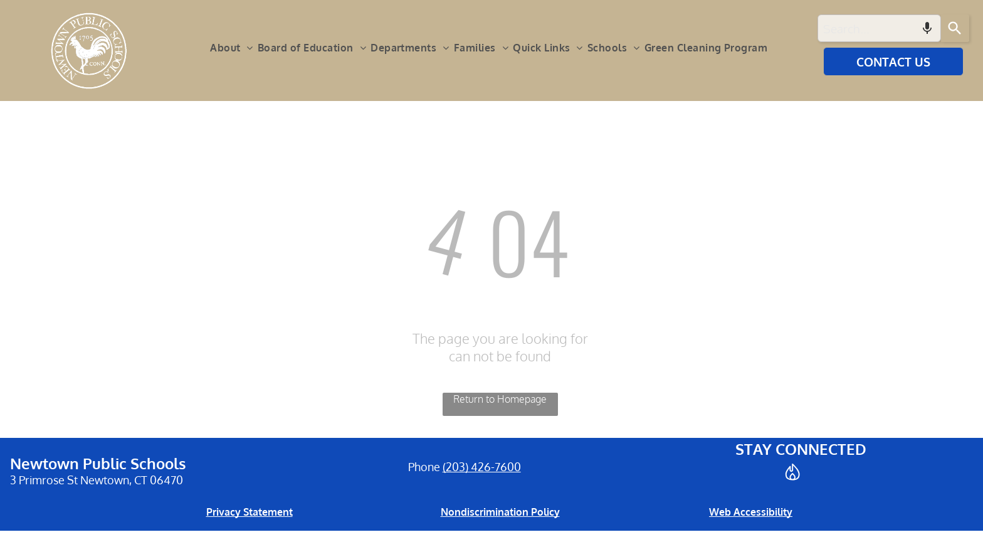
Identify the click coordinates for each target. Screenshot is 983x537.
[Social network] (792, 473)
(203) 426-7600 (482, 467)
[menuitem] (234, 47)
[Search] (955, 28)
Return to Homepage (500, 399)
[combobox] (879, 28)
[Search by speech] (927, 28)
